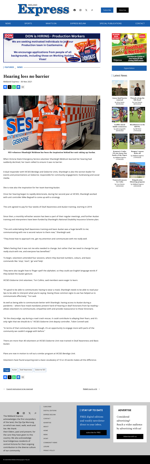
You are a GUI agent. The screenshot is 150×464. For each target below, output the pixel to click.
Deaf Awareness (29, 370)
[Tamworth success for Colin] (120, 177)
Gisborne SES (46, 370)
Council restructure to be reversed (22, 388)
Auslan (15, 370)
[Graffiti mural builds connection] (120, 117)
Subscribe (105, 10)
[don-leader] (51, 47)
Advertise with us (130, 437)
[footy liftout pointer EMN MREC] (129, 47)
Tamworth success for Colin (119, 188)
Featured (10, 67)
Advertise (123, 10)
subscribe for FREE (93, 433)
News (22, 67)
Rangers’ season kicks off (137, 158)
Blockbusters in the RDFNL (137, 128)
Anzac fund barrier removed (119, 100)
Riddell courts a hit (88, 388)
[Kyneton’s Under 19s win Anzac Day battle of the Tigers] (120, 147)
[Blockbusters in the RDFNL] (137, 117)
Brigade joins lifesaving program (137, 189)
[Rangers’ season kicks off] (137, 147)
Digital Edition (129, 68)
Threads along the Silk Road (137, 100)
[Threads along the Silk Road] (137, 89)
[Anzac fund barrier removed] (120, 89)
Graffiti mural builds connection (119, 129)
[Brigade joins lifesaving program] (137, 177)
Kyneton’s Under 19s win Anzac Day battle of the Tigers (120, 159)
